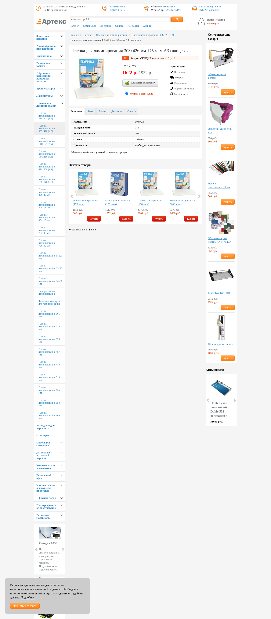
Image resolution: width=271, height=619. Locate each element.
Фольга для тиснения (220, 344)
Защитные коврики (43, 37)
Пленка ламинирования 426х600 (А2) (47, 166)
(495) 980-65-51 (118, 6)
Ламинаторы (44, 95)
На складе (179, 72)
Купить (94, 218)
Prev (36, 549)
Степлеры (42, 435)
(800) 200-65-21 (118, 9)
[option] (87, 196)
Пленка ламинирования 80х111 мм (47, 205)
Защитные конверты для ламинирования (49, 302)
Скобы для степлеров (43, 444)
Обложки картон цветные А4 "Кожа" (219, 240)
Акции (147, 25)
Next (62, 549)
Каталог (74, 25)
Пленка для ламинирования (46, 104)
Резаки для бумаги (43, 64)
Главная (74, 34)
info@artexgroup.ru (210, 6)
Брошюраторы (45, 88)
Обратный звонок (184, 88)
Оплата (119, 25)
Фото (90, 111)
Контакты (133, 25)
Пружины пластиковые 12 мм (219, 185)
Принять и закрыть (25, 606)
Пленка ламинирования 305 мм (49, 314)
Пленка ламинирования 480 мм (49, 364)
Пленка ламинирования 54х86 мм (50, 281)
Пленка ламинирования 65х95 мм (50, 268)
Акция (102, 111)
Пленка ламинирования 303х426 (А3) (47, 128)
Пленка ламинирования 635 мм (49, 390)
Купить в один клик (141, 93)
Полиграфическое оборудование (46, 506)
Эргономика (44, 55)
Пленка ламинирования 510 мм (49, 377)
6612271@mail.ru (209, 9)
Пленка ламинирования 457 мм (49, 352)
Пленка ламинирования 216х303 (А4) (47, 116)
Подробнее (28, 597)
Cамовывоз (180, 83)
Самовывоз (89, 25)
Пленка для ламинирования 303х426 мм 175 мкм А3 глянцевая (105, 40)
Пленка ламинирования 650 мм (49, 403)
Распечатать (181, 94)
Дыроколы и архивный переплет (44, 455)
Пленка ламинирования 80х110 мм (47, 217)
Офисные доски (46, 497)
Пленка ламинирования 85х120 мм (47, 192)
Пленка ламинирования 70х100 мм (47, 243)
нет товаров (213, 23)
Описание (76, 111)
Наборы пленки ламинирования (47, 292)
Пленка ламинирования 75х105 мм (47, 230)
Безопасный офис (43, 477)
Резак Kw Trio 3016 (219, 292)
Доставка (105, 25)
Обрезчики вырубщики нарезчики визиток (43, 77)
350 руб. (179, 77)
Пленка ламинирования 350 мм (49, 339)
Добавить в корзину (140, 83)
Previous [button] (72, 196)
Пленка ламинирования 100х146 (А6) (47, 179)
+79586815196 (166, 6)
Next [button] (199, 196)
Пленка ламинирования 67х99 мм (50, 255)
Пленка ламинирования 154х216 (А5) (47, 154)
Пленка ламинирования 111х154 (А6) (47, 141)
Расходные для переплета (45, 427)
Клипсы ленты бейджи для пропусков (45, 488)
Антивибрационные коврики (46, 47)
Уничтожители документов (45, 467)
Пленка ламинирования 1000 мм (50, 415)
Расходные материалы (43, 516)
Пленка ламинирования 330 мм (49, 326)
